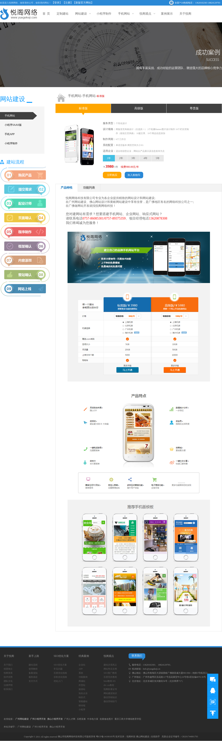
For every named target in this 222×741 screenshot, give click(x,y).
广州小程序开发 (40, 726)
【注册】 (68, 2)
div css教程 (109, 685)
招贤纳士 (8, 669)
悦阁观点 (147, 13)
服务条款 (33, 677)
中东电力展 (92, 719)
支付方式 (33, 681)
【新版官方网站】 (83, 2)
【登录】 (57, 2)
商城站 (82, 681)
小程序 (82, 709)
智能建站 (83, 701)
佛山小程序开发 (57, 726)
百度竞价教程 (110, 677)
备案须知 (33, 673)
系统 (81, 673)
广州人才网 (69, 719)
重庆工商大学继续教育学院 (128, 719)
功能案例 (83, 677)
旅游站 (82, 689)
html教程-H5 (110, 681)
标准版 (83, 108)
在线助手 (155, 736)
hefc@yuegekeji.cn (151, 669)
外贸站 (82, 685)
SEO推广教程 (110, 673)
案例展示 (167, 13)
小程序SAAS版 (13, 125)
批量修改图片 (106, 719)
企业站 (82, 665)
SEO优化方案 (61, 656)
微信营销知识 (110, 697)
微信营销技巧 (110, 701)
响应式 (82, 697)
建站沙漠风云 (110, 665)
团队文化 (8, 681)
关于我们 (8, 665)
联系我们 (8, 689)
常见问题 (58, 669)
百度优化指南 (60, 673)
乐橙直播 (81, 719)
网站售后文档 (110, 669)
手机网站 (125, 13)
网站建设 (82, 13)
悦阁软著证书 (110, 689)
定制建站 (62, 13)
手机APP (10, 134)
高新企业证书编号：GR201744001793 (180, 736)
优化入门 (58, 681)
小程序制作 (104, 13)
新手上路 (34, 656)
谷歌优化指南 (60, 677)
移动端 (82, 705)
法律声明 (8, 685)
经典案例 (84, 656)
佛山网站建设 (142, 736)
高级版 (138, 108)
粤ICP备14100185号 (105, 736)
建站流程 (33, 665)
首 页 (46, 13)
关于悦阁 (185, 13)
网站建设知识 (110, 693)
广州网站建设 (24, 726)
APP (81, 669)
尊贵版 (194, 108)
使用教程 (33, 669)
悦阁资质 (8, 673)
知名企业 (83, 693)
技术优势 (8, 677)
